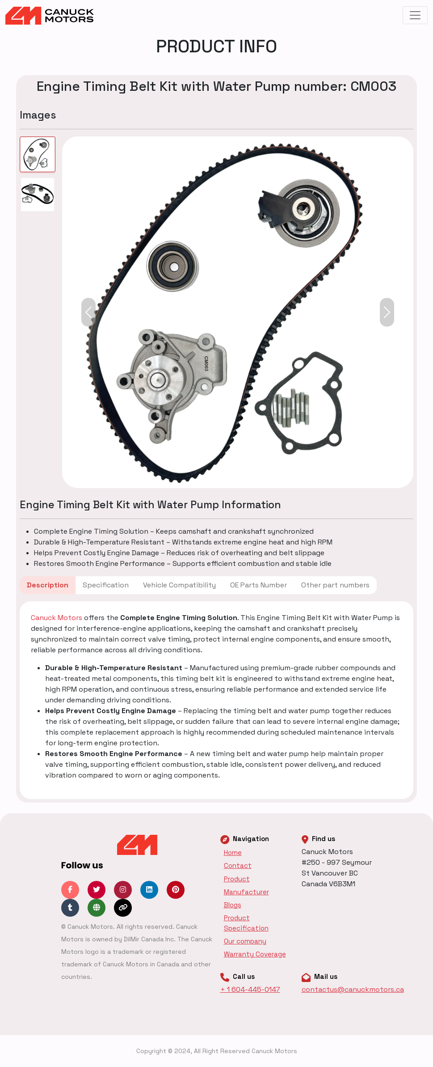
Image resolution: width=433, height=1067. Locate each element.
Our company (245, 941)
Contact (238, 865)
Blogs (232, 905)
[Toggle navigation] (415, 15)
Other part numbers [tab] (335, 585)
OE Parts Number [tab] (258, 585)
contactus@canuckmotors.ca (353, 989)
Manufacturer (246, 892)
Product (237, 879)
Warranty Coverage (255, 954)
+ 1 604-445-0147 (250, 989)
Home (233, 852)
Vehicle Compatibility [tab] (179, 585)
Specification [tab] (106, 585)
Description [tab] (47, 585)
